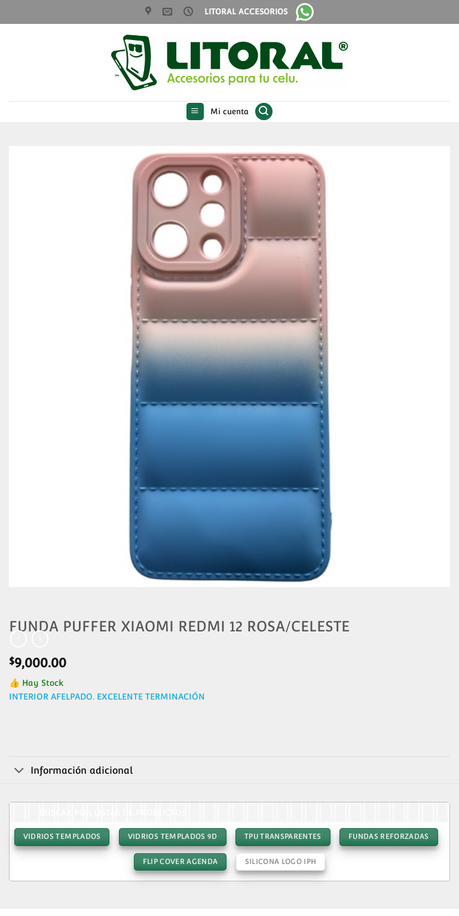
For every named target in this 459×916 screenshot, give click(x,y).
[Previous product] (40, 638)
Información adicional (71, 771)
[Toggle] (19, 771)
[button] (195, 112)
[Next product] (18, 638)
